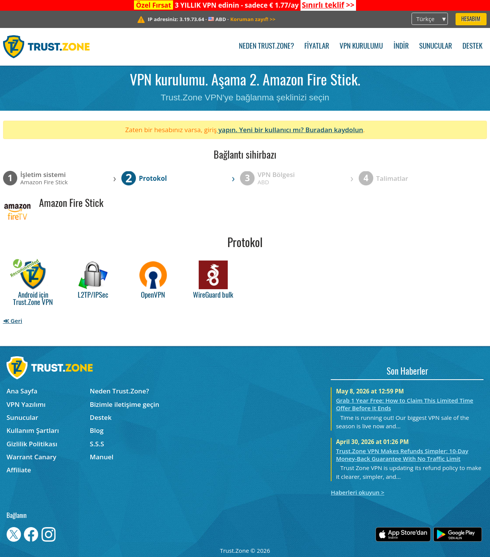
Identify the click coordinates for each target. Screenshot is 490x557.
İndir (401, 46)
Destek (472, 46)
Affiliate (19, 469)
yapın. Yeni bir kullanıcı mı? (261, 129)
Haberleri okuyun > (357, 492)
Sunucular (435, 46)
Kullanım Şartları (33, 430)
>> (328, 5)
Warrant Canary (31, 456)
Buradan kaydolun (334, 129)
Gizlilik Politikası (32, 443)
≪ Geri (12, 320)
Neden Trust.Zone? (266, 46)
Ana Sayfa (22, 391)
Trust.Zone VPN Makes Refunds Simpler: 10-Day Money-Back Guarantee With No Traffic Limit (402, 454)
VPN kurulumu (361, 46)
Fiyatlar (316, 46)
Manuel (102, 456)
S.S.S (97, 443)
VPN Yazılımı (26, 404)
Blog (97, 430)
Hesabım (470, 19)
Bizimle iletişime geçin (124, 404)
